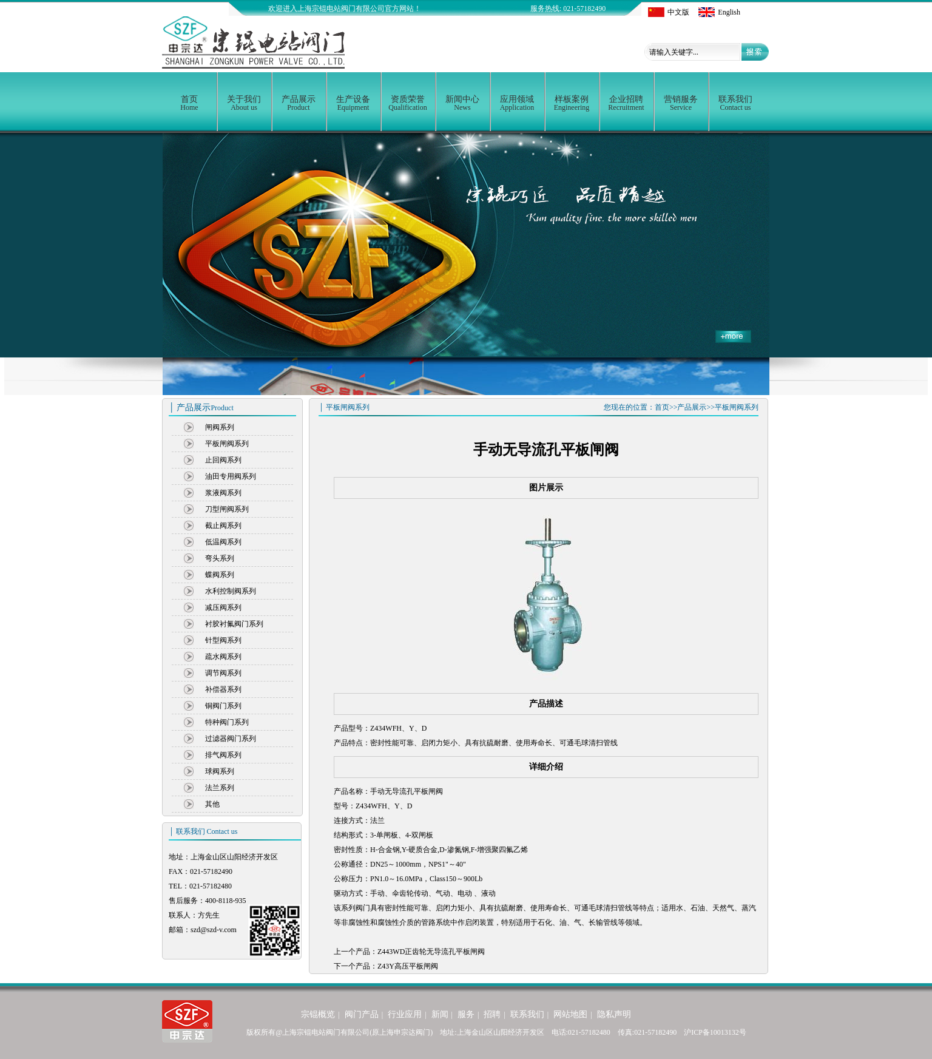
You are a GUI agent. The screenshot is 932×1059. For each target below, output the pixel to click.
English (719, 12)
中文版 (668, 12)
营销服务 (680, 103)
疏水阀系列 (223, 656)
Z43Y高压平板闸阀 (407, 966)
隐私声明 (614, 1014)
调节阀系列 (223, 673)
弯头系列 (219, 558)
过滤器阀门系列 (230, 738)
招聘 (492, 1014)
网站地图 (570, 1014)
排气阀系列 (223, 755)
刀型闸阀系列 (227, 509)
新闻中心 (462, 103)
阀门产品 (362, 1014)
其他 (212, 804)
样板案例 (571, 103)
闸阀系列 (219, 427)
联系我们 (735, 103)
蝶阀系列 (219, 574)
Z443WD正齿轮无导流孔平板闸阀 (431, 951)
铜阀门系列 (223, 706)
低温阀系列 (223, 542)
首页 (189, 103)
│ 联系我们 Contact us (203, 831)
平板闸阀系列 (227, 443)
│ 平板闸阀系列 (344, 407)
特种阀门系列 (227, 722)
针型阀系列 (223, 640)
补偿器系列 (223, 689)
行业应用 (405, 1014)
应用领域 (517, 103)
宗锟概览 (318, 1014)
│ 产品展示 (201, 407)
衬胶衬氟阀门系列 (234, 624)
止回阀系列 (223, 460)
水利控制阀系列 (230, 591)
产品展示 (298, 103)
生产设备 (353, 103)
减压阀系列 (223, 607)
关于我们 (244, 103)
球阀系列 (219, 771)
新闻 (439, 1014)
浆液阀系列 (223, 493)
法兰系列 (219, 787)
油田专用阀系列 (230, 476)
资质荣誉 (407, 103)
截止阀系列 (223, 525)
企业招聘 (626, 103)
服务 (466, 1014)
